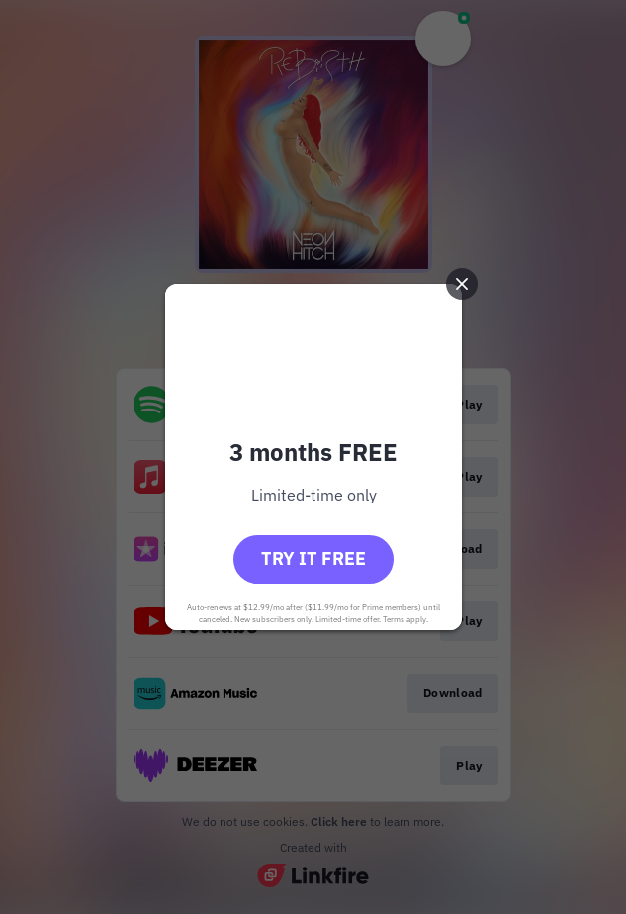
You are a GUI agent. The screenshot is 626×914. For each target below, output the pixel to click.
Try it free (313, 558)
